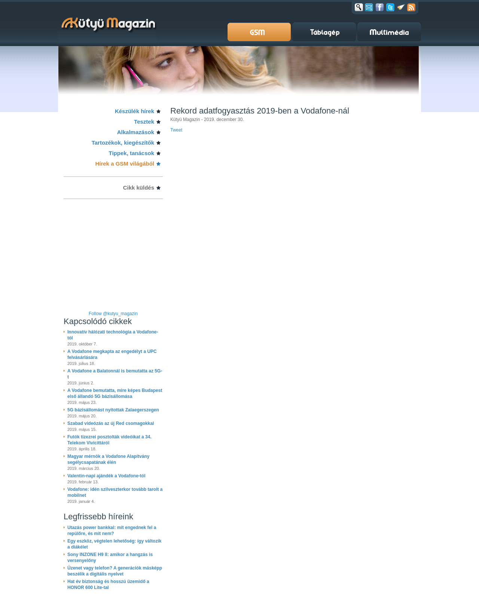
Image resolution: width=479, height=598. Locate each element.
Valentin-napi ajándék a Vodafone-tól (106, 475)
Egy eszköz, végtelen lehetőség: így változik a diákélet (114, 544)
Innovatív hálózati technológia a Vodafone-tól (112, 335)
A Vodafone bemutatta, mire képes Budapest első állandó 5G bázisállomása (114, 393)
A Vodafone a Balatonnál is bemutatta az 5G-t (114, 374)
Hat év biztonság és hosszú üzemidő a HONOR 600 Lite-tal (108, 584)
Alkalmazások (135, 132)
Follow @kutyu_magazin (113, 313)
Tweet (176, 130)
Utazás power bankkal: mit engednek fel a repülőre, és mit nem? (111, 530)
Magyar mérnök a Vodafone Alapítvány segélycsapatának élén (108, 459)
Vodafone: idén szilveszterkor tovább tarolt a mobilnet (115, 492)
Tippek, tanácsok (131, 153)
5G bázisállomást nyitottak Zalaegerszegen (113, 410)
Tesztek (144, 121)
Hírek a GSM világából (124, 163)
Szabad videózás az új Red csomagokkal (110, 423)
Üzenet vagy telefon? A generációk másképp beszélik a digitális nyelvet (114, 571)
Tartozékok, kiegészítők (123, 142)
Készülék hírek (134, 111)
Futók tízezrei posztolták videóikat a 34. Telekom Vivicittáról (109, 440)
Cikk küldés (138, 187)
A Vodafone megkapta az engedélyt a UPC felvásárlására (112, 354)
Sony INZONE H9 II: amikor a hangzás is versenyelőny (110, 557)
